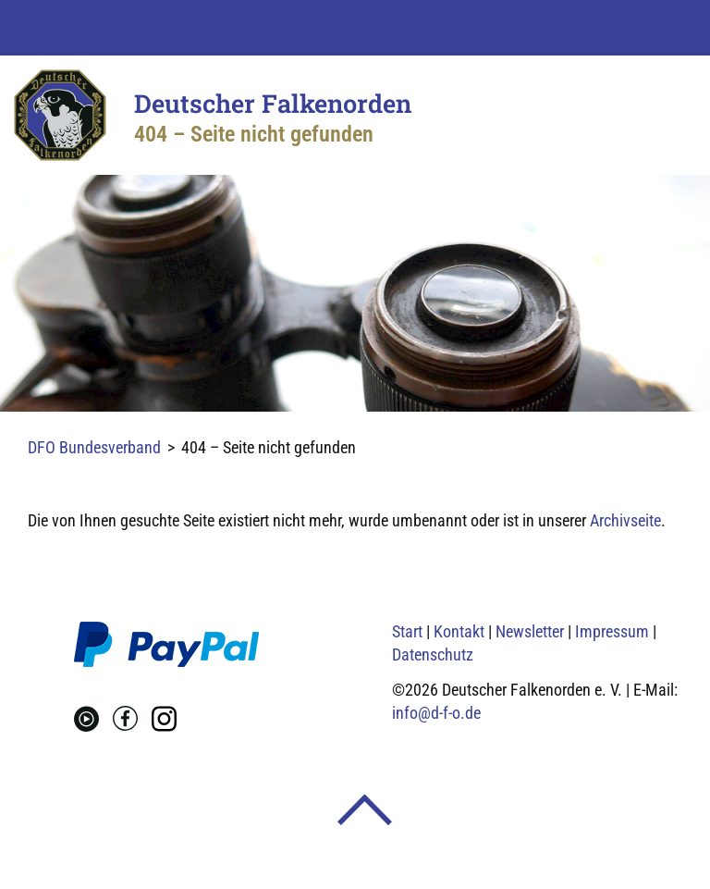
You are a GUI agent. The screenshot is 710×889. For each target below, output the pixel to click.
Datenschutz (432, 654)
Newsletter (530, 631)
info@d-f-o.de (436, 712)
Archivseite (625, 520)
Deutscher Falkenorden (272, 102)
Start (407, 631)
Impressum (612, 631)
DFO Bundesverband (94, 447)
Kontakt (459, 631)
